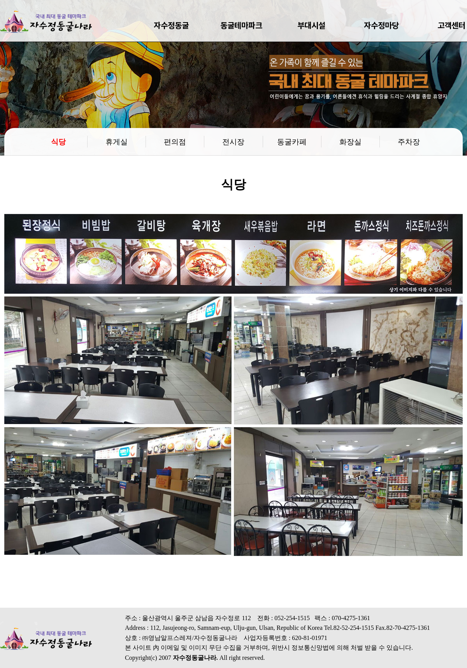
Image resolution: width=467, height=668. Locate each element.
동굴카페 (292, 141)
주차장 (409, 141)
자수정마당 (381, 25)
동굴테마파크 (241, 25)
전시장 (233, 141)
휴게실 (116, 141)
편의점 (175, 141)
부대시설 (311, 25)
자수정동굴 (171, 25)
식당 (58, 141)
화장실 (350, 141)
